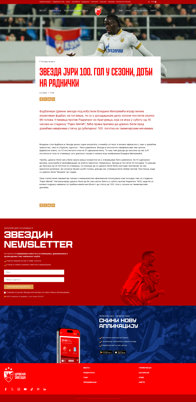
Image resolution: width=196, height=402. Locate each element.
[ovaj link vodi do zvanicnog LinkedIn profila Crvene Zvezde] (44, 389)
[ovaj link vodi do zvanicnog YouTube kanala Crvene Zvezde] (25, 389)
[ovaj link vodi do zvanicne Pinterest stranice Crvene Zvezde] (38, 389)
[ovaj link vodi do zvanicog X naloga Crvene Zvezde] (12, 389)
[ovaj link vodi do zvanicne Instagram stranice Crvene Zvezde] (18, 389)
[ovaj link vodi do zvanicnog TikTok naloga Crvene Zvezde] (31, 389)
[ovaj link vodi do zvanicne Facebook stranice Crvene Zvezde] (5, 389)
